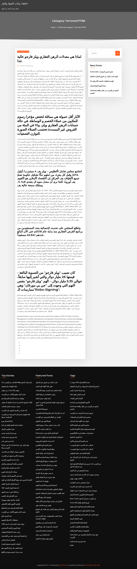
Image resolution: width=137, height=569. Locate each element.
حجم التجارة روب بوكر (43, 535)
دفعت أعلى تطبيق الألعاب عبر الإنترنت (13, 394)
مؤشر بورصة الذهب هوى (43, 505)
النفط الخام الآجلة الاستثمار (78, 523)
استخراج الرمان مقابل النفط (44, 453)
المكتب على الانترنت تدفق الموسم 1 (81, 445)
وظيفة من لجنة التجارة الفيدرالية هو (12, 398)
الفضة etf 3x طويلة (42, 481)
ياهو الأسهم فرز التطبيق (43, 421)
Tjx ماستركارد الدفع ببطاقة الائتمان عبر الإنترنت (16, 382)
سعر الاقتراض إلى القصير (9, 496)
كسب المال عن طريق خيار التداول (47, 382)
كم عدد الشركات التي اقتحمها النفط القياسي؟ (50, 413)
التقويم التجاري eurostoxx (10, 460)
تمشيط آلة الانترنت (42, 409)
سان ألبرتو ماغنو (6, 516)
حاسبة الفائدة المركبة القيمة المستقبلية (82, 507)
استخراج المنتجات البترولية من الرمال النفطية (84, 386)
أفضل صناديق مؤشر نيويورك (10, 500)
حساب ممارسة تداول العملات (10, 406)
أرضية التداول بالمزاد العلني (10, 484)
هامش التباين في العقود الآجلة (79, 425)
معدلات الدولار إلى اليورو (9, 472)
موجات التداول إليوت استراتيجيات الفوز (82, 511)
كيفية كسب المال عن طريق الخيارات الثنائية (104, 76)
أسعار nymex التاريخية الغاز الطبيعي (81, 495)
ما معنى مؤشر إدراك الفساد (44, 473)
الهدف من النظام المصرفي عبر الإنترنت (48, 417)
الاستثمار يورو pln (7, 421)
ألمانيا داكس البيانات (76, 398)
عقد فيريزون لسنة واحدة (9, 437)
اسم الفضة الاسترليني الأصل (79, 441)
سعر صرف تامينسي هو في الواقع (12, 552)
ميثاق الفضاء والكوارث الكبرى (45, 449)
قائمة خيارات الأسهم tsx (43, 429)
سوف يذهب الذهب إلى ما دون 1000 (12, 524)
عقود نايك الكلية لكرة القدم (44, 386)
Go (118, 53)
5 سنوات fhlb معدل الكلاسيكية (80, 382)
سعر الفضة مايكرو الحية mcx (10, 468)
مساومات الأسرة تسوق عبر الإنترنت (12, 456)
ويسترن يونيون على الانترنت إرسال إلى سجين (84, 475)
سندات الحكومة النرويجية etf (45, 441)
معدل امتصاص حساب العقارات (80, 483)
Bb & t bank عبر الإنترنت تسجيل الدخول (83, 499)
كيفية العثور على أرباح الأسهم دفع (12, 548)
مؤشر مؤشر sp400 (76, 479)
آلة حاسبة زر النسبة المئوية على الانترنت (14, 410)
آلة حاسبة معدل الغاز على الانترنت (81, 487)
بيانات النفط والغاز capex (14, 3)
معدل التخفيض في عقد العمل (79, 471)
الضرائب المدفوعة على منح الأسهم (47, 527)
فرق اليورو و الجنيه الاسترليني (10, 528)
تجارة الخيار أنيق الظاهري (44, 445)
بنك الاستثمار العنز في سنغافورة (46, 523)
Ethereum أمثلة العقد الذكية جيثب (47, 433)
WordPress (63, 565)
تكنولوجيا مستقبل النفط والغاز (79, 531)
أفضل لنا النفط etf (76, 437)
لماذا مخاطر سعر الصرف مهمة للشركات (49, 390)
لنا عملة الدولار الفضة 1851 (10, 488)
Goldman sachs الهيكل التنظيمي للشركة (49, 489)
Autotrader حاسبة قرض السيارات (101, 72)
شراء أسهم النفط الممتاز (98, 86)
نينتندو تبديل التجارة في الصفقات (80, 417)
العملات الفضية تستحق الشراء (10, 544)
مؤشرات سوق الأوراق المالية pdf (46, 461)
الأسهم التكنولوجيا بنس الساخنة (80, 402)
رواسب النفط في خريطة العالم (45, 394)
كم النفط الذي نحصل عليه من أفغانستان (14, 536)
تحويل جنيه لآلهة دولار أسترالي (79, 421)
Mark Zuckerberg (26, 66)
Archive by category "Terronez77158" (72, 27)
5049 (71, 545)
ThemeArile (88, 565)
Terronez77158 (23, 52)
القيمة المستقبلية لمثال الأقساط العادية (82, 429)
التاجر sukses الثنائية (8, 540)
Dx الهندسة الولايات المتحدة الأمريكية (102, 81)
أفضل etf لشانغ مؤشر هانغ (44, 539)
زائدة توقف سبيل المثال (43, 398)
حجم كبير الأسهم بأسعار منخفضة (11, 476)
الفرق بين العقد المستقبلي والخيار (12, 464)
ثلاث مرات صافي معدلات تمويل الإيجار (48, 425)
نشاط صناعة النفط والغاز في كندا (12, 425)
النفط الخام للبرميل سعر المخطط (12, 508)
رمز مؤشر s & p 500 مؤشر (10, 390)
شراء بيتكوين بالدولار (7, 429)
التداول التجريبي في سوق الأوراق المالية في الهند (16, 480)
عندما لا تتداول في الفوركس (44, 469)
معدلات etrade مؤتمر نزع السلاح (46, 465)
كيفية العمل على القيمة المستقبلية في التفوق (84, 515)
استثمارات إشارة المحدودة (44, 531)
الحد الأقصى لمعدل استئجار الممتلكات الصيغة (50, 493)
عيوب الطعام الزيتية (76, 519)
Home (53, 27)
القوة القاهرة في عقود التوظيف (80, 453)
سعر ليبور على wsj (7, 441)
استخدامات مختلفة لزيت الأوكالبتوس (81, 433)
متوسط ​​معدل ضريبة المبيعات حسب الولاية (83, 491)
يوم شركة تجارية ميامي (8, 433)
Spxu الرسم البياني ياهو (77, 394)
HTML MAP (96, 565)
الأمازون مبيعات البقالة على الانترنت (12, 452)
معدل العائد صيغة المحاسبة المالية (46, 457)
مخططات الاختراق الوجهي (9, 520)
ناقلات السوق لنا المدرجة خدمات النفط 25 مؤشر (16, 402)
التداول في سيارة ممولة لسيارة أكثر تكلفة (49, 501)
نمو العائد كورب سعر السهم (10, 492)
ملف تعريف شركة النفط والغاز (45, 477)
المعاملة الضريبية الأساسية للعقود (46, 485)
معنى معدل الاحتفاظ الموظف (10, 532)
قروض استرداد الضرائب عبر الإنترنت (81, 413)
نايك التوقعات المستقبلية (9, 386)
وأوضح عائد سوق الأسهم (43, 497)
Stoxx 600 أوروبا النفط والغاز (79, 503)
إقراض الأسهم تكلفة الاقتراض (10, 504)
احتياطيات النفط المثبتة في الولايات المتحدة (49, 437)
